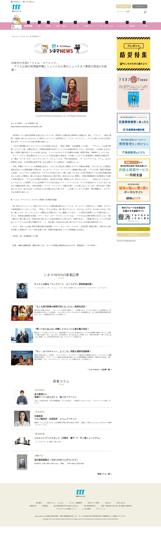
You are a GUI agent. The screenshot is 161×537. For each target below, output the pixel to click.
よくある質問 (86, 509)
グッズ (75, 26)
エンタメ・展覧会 (127, 26)
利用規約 (45, 506)
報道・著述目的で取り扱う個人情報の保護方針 (116, 506)
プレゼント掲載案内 (75, 503)
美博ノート (39, 455)
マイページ (133, 229)
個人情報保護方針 (90, 506)
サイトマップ (100, 509)
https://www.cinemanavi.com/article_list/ (26, 127)
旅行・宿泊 (61, 26)
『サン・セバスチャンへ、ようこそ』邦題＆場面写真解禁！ (62, 351)
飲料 (48, 26)
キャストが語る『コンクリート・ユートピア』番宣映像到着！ (64, 284)
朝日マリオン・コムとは (55, 503)
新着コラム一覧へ (104, 474)
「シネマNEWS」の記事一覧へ (99, 370)
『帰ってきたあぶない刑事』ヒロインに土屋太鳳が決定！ (61, 329)
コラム (22, 36)
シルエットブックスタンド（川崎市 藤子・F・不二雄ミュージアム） (67, 438)
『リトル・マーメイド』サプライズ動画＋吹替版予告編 (34, 200)
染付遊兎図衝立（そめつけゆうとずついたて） (56, 460)
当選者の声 (33, 506)
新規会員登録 (123, 6)
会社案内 (39, 503)
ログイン (140, 6)
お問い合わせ (120, 503)
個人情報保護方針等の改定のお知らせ (66, 506)
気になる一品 (39, 434)
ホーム (14, 36)
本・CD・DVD (106, 26)
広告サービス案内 (93, 503)
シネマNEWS (33, 36)
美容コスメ (89, 26)
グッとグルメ (39, 390)
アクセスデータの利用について (66, 509)
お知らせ (108, 503)
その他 (144, 26)
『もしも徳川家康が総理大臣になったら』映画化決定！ (60, 306)
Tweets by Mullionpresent (126, 241)
